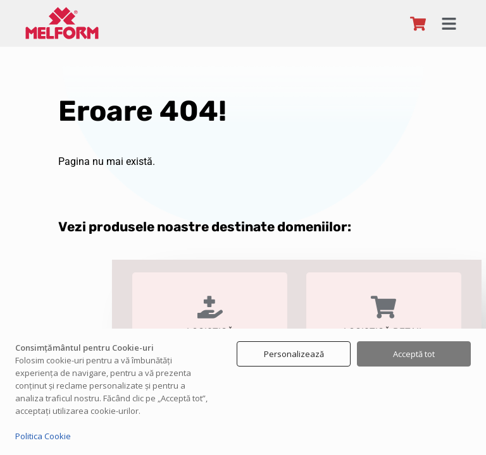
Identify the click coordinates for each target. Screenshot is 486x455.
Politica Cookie (43, 436)
